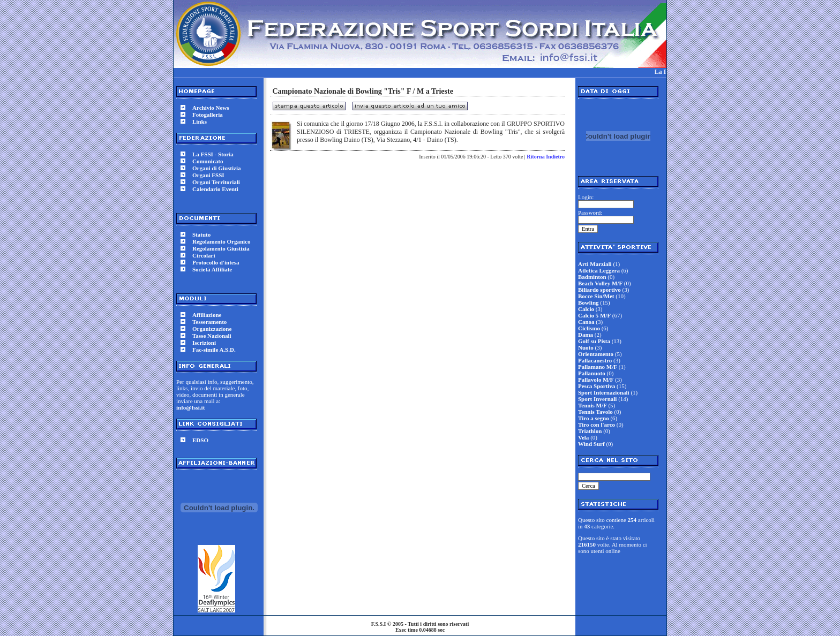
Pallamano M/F (597, 367)
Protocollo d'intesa (215, 262)
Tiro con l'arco (596, 424)
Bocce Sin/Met (596, 296)
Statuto (201, 234)
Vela (583, 437)
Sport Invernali (597, 399)
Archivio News (210, 107)
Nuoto (586, 347)
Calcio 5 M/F (594, 315)
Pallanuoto (591, 373)
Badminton (592, 277)
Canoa (586, 322)
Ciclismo (589, 328)
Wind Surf (591, 444)
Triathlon (590, 431)
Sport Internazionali (603, 392)
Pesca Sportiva (596, 386)
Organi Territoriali (216, 182)
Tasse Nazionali (211, 335)
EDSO (200, 440)
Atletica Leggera (599, 270)
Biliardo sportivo (599, 289)
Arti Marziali (595, 264)
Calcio (586, 309)
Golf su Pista (594, 341)
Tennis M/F (592, 405)
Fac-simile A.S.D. (214, 349)
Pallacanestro (595, 360)
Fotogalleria (207, 114)
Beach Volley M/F (600, 283)
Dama (585, 334)
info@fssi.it (190, 407)
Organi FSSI (208, 175)
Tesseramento (209, 322)
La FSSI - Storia (213, 154)
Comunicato (207, 161)
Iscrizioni (204, 342)
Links (199, 121)
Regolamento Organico (221, 241)
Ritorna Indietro (546, 157)
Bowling (588, 302)
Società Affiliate (212, 269)
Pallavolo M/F (595, 379)
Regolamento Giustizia (221, 248)
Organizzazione (211, 328)
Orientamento (595, 354)
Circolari (203, 255)
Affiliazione (206, 315)
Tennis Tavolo (595, 411)
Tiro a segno (593, 418)
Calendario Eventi (215, 189)
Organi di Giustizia (216, 168)
